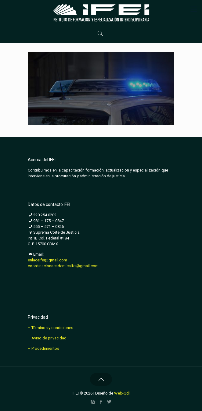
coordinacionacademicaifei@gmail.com (63, 266)
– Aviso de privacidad (47, 338)
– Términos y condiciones (50, 327)
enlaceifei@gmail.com (47, 260)
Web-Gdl (122, 393)
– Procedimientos (43, 348)
